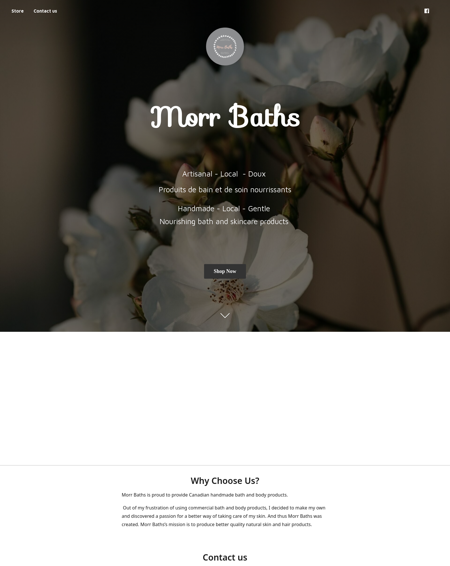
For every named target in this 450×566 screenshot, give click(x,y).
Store (17, 10)
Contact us (45, 10)
